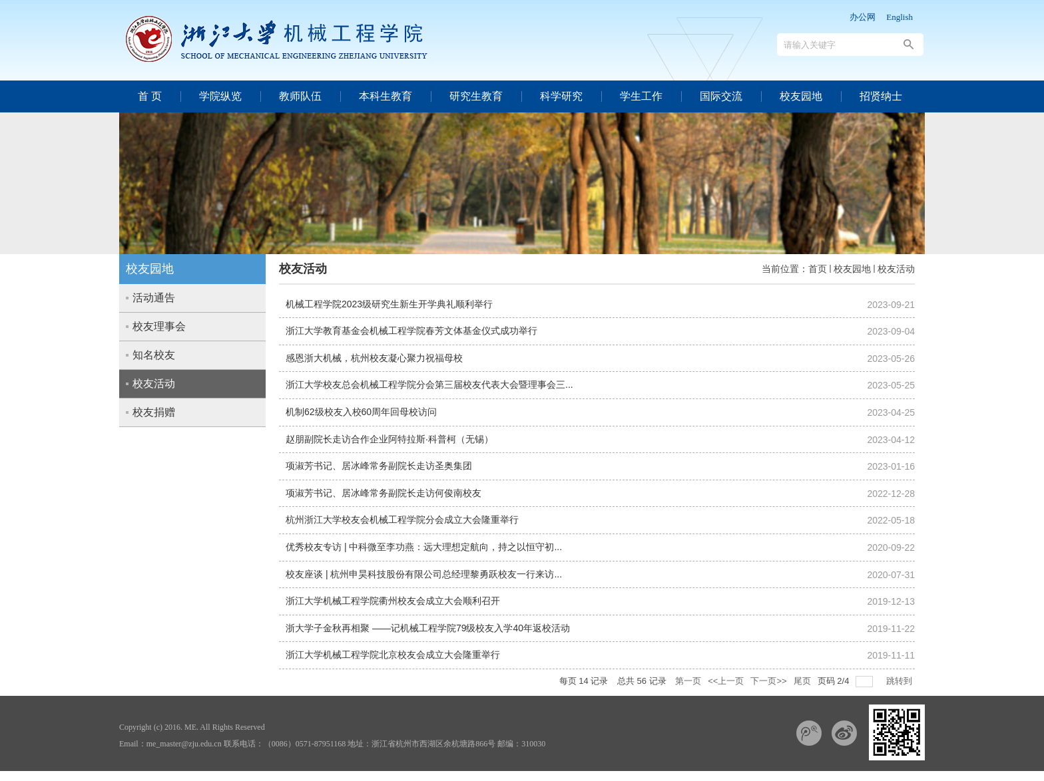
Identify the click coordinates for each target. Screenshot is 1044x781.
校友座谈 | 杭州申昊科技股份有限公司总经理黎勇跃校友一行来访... (424, 574)
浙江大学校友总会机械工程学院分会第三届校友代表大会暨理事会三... (429, 384)
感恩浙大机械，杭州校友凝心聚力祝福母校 (374, 358)
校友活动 (896, 268)
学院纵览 (220, 96)
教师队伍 (300, 96)
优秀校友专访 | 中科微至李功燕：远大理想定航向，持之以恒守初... (424, 547)
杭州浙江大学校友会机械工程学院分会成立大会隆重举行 (402, 519)
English (899, 17)
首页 (817, 268)
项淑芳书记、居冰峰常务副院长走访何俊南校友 (383, 493)
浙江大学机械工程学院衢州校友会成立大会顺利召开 (393, 600)
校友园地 (801, 96)
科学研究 (561, 96)
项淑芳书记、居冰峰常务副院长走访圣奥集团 (379, 465)
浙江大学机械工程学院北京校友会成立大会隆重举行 (393, 654)
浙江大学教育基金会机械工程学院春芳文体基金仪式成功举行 (411, 330)
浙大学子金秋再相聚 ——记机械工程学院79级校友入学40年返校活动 (428, 628)
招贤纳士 (881, 96)
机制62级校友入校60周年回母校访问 (361, 411)
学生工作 (641, 96)
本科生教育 (385, 96)
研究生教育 (476, 96)
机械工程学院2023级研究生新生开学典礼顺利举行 (389, 304)
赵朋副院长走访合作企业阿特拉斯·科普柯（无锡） (389, 439)
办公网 (863, 17)
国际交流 (721, 96)
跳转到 (900, 681)
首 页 (150, 96)
